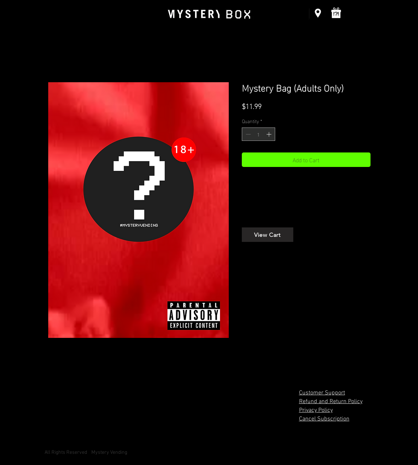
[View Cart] (267, 234)
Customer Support (322, 393)
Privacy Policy (316, 410)
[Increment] (269, 134)
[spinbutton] (258, 134)
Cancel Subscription (324, 419)
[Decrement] (247, 134)
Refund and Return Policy (331, 401)
